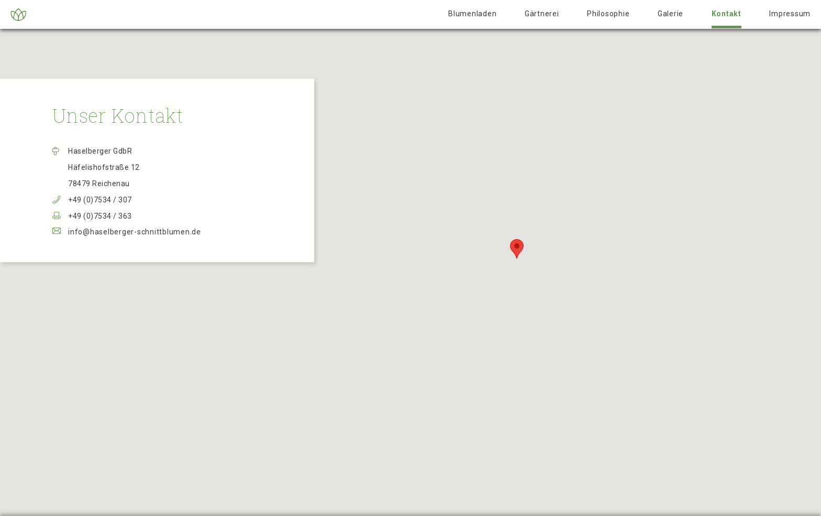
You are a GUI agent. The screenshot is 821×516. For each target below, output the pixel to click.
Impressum (790, 13)
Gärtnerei (542, 13)
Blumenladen (472, 13)
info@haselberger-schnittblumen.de (134, 232)
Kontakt (726, 13)
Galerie (670, 13)
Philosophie (608, 13)
